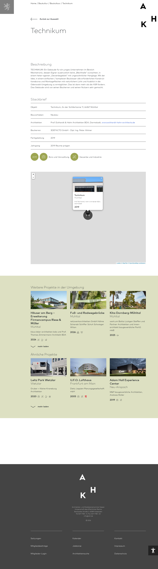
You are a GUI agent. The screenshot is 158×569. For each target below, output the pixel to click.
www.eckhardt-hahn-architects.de (118, 177)
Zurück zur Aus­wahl (45, 19)
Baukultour (55, 3)
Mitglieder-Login (38, 562)
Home (33, 3)
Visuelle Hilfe (132, 550)
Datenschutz (120, 562)
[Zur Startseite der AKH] (88, 493)
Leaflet (118, 318)
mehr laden (40, 401)
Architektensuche (81, 562)
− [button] (33, 232)
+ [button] (33, 229)
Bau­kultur (43, 3)
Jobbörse (77, 554)
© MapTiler (124, 318)
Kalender (77, 547)
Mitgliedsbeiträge (39, 554)
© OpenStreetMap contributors (136, 318)
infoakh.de (88, 525)
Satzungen (36, 547)
